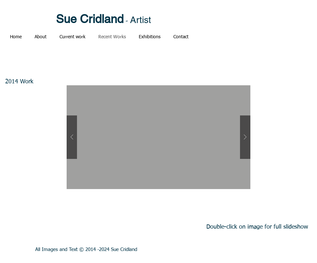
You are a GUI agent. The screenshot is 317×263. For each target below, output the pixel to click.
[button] (158, 137)
